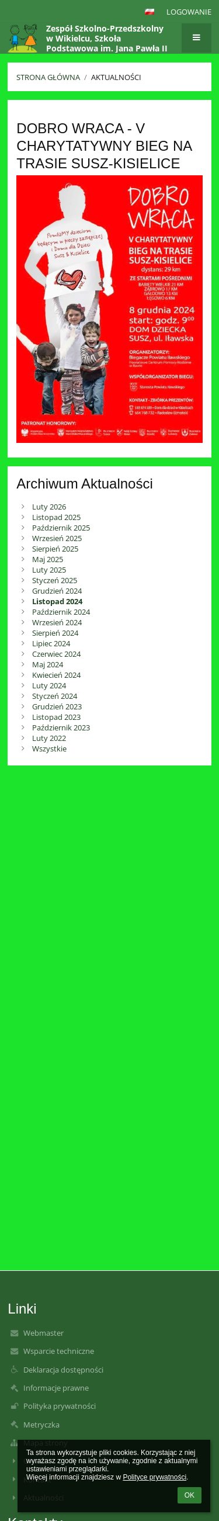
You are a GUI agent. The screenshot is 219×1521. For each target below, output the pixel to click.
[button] (149, 12)
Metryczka (41, 1424)
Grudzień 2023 (57, 706)
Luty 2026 (49, 506)
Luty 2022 (49, 738)
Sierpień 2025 (55, 548)
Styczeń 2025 (54, 580)
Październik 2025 (61, 527)
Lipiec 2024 (51, 643)
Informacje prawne (56, 1388)
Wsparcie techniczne (58, 1351)
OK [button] (189, 1495)
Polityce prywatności (154, 1477)
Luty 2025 (49, 569)
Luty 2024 (49, 685)
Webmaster (43, 1333)
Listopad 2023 (56, 717)
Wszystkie (49, 748)
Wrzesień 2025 (57, 538)
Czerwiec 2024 (56, 654)
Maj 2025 (47, 559)
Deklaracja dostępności (63, 1369)
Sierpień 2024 (55, 633)
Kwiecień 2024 (56, 675)
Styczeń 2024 (54, 696)
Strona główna (48, 77)
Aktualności (116, 77)
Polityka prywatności (59, 1406)
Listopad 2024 (57, 601)
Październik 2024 (61, 612)
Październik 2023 (61, 727)
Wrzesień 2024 (57, 622)
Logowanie (188, 11)
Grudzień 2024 (57, 590)
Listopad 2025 (56, 517)
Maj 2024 (47, 664)
